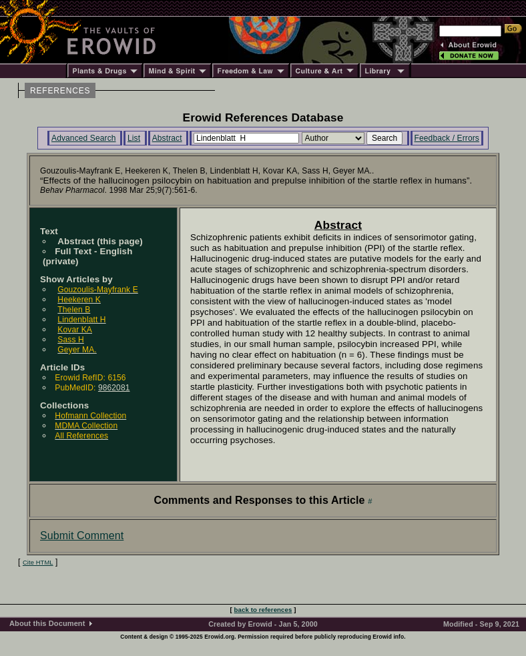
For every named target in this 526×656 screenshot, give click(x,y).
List (133, 138)
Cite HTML (38, 562)
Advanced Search (83, 138)
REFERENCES (60, 90)
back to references (263, 609)
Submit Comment (81, 535)
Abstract (167, 138)
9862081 (114, 387)
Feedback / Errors (447, 138)
